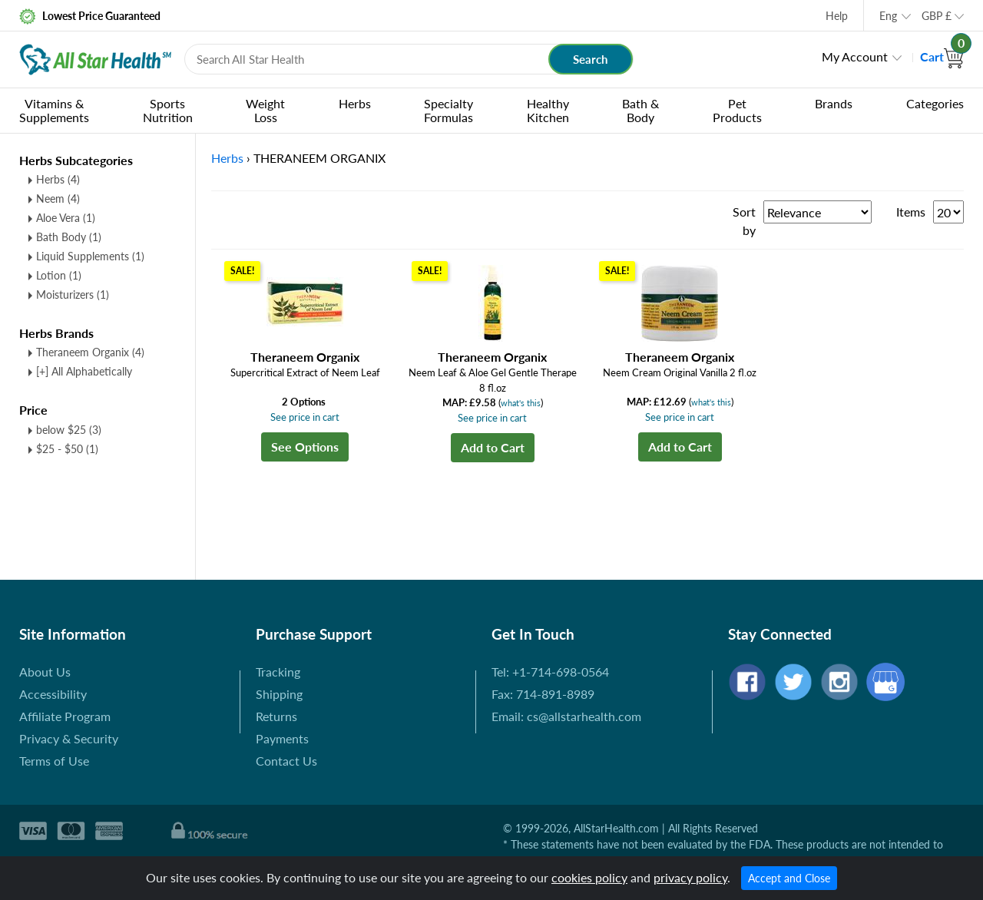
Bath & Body (640, 110)
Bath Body (68, 236)
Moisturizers (72, 294)
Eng (888, 15)
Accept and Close (789, 878)
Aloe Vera (65, 217)
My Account (855, 56)
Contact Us (286, 760)
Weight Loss (265, 110)
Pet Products (737, 110)
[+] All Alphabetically (84, 371)
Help (837, 15)
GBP (937, 15)
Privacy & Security (68, 738)
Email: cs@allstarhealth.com (566, 716)
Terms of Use (54, 760)
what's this (521, 403)
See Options (305, 446)
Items (910, 211)
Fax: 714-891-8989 (543, 694)
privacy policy (690, 877)
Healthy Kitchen (548, 110)
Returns (276, 716)
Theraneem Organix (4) (90, 352)
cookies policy (589, 877)
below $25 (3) (68, 429)
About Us (45, 671)
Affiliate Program (65, 716)
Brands (833, 103)
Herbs (355, 103)
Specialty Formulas (448, 110)
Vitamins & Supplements (54, 110)
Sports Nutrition (168, 110)
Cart (942, 56)
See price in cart (304, 417)
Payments (282, 738)
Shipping (279, 694)
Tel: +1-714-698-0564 (550, 671)
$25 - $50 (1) (67, 448)
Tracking (278, 671)
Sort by (744, 220)
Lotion (58, 275)
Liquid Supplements (90, 256)
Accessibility (53, 694)
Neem (58, 198)
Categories (935, 103)
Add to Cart (493, 447)
